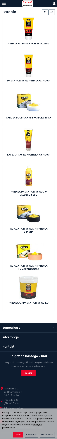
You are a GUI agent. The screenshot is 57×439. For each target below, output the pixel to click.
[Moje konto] (54, 3)
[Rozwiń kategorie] (4, 3)
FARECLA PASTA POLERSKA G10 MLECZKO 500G (28, 193)
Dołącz (28, 372)
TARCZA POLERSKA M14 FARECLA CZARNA (29, 230)
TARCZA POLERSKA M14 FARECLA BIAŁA (28, 117)
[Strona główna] (28, 3)
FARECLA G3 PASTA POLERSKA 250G (28, 43)
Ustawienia (47, 434)
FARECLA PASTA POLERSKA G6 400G (28, 154)
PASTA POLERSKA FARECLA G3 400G (28, 80)
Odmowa (31, 434)
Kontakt (8, 347)
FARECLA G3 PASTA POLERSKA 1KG (29, 302)
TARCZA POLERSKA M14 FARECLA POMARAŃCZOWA (29, 267)
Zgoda (17, 434)
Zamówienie (28, 328)
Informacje (28, 337)
